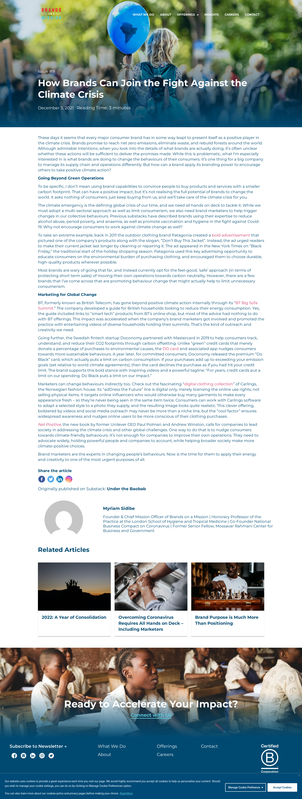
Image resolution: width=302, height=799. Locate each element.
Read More (126, 793)
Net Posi (46, 424)
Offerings (188, 14)
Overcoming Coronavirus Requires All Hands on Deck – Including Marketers (150, 623)
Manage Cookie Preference (243, 787)
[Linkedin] (59, 479)
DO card (171, 348)
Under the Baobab (126, 488)
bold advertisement (231, 235)
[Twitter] (50, 479)
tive (57, 424)
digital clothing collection (208, 384)
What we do (143, 14)
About (165, 14)
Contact (252, 14)
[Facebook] (41, 479)
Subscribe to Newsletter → (38, 746)
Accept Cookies (282, 787)
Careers (232, 14)
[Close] (299, 775)
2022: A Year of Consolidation (74, 617)
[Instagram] (68, 479)
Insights (211, 14)
